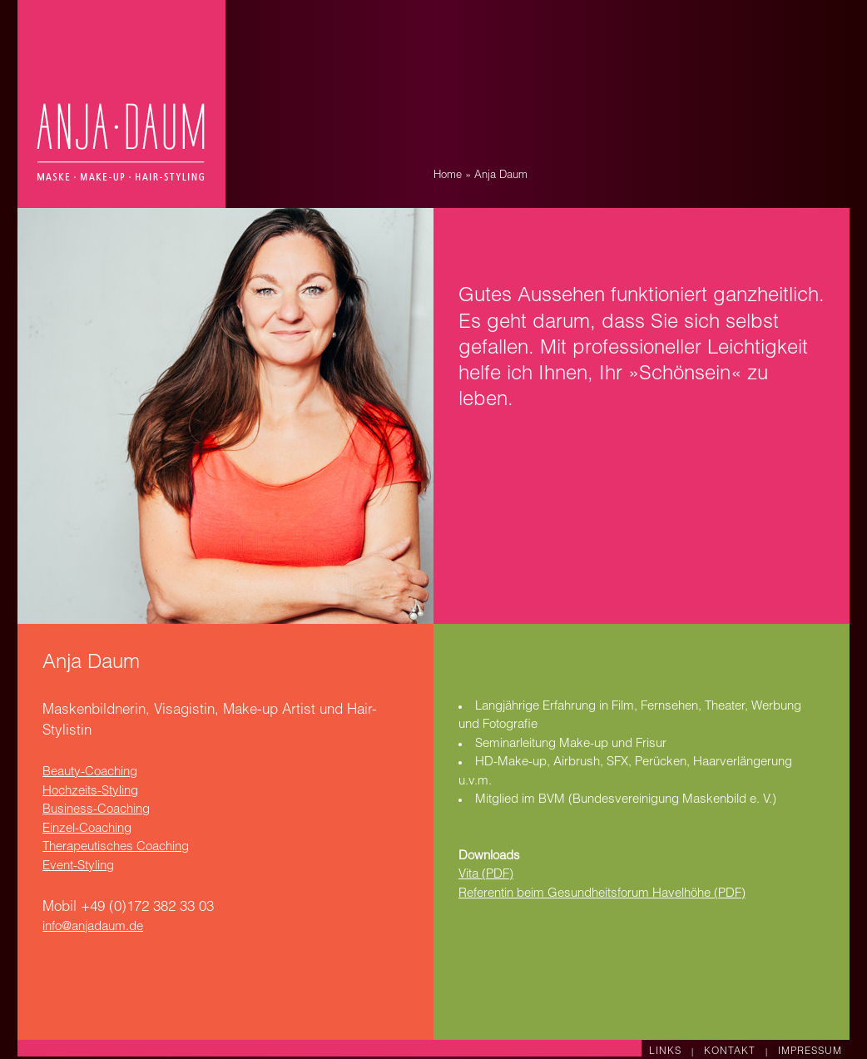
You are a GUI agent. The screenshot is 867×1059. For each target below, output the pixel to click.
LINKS (667, 1052)
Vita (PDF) (485, 874)
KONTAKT (731, 1052)
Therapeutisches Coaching (115, 847)
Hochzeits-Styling (90, 791)
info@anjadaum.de (92, 927)
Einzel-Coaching (86, 829)
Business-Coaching (96, 810)
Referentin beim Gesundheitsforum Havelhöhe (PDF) (602, 894)
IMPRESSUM (810, 1052)
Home (448, 176)
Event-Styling (78, 866)
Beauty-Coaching (89, 772)
